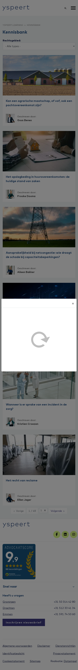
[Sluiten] (73, 303)
